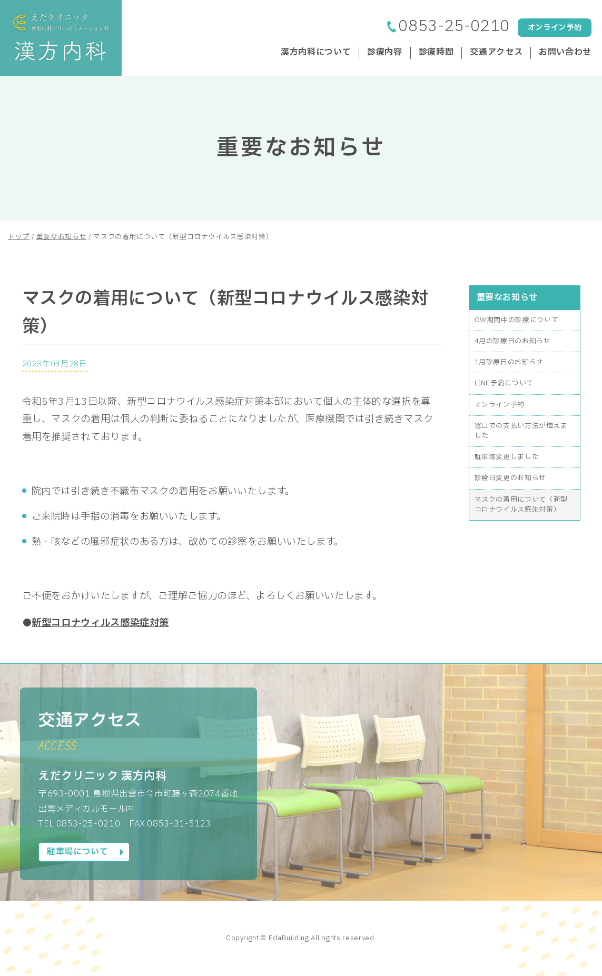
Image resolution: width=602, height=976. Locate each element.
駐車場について (77, 851)
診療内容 (384, 52)
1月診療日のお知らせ (509, 362)
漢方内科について (316, 52)
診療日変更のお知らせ (510, 478)
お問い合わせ (565, 52)
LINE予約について (504, 383)
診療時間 (436, 52)
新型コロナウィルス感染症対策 (100, 622)
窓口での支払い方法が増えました (521, 431)
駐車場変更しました (507, 457)
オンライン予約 (554, 27)
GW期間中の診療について (517, 320)
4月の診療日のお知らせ (513, 341)
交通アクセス (496, 52)
